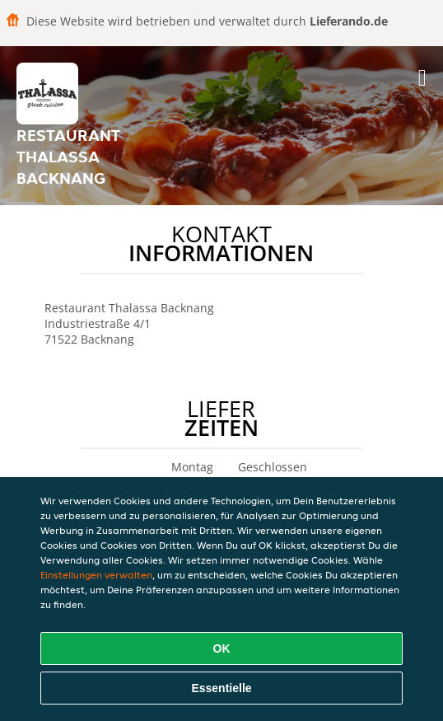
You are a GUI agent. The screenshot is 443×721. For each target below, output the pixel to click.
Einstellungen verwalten (96, 575)
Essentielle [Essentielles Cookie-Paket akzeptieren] (221, 688)
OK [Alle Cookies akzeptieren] (222, 648)
